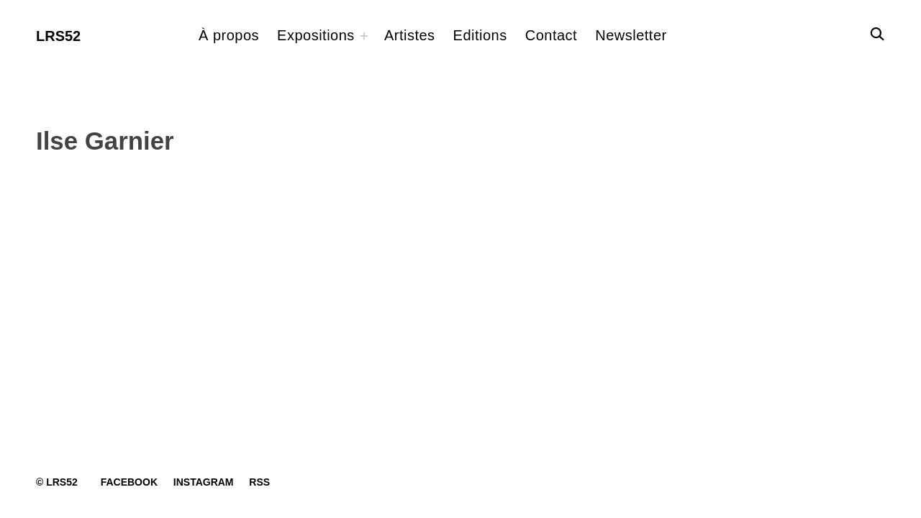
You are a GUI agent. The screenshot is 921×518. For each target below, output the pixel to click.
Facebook (129, 482)
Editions (480, 35)
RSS (259, 482)
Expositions (316, 35)
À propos (229, 35)
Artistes (409, 35)
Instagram (203, 482)
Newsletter (630, 35)
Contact (551, 35)
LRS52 (58, 36)
